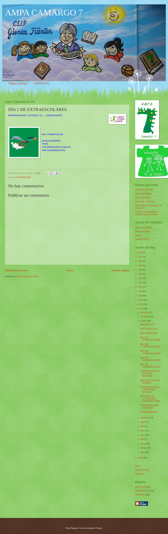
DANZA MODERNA (149, 412)
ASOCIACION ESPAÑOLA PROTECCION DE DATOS (146, 213)
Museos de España (142, 231)
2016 (140, 287)
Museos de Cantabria (143, 227)
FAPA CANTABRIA (143, 194)
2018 (140, 278)
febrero (144, 448)
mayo (143, 435)
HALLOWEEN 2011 (148, 329)
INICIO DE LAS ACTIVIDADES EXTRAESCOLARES (150, 398)
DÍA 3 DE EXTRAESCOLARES (150, 352)
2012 (140, 304)
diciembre (145, 312)
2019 (140, 274)
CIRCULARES (141, 487)
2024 (140, 252)
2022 (140, 261)
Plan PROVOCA (142, 239)
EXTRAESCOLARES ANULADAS (149, 406)
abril (143, 439)
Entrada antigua (120, 270)
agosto (143, 422)
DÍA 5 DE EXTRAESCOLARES (150, 338)
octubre (144, 321)
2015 (140, 291)
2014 (140, 296)
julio (143, 426)
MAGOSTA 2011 (147, 324)
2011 (140, 309)
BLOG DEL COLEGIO (144, 202)
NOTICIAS (139, 495)
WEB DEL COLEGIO (144, 190)
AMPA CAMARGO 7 (44, 12)
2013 (140, 300)
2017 (140, 283)
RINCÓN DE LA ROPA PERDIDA (150, 381)
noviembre (145, 316)
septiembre (145, 418)
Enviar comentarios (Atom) (28, 276)
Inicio (70, 270)
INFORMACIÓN (24, 177)
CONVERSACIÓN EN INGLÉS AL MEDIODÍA (149, 373)
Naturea (138, 235)
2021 (140, 265)
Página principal (18, 83)
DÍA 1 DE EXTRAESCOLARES (150, 365)
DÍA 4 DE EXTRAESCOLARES (150, 345)
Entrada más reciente (17, 270)
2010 (140, 458)
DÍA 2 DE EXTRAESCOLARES (150, 359)
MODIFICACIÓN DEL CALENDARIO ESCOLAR (149, 389)
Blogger (99, 528)
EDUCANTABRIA (143, 198)
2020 (140, 270)
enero (143, 452)
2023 (140, 257)
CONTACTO (41, 83)
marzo (143, 444)
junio (143, 431)
